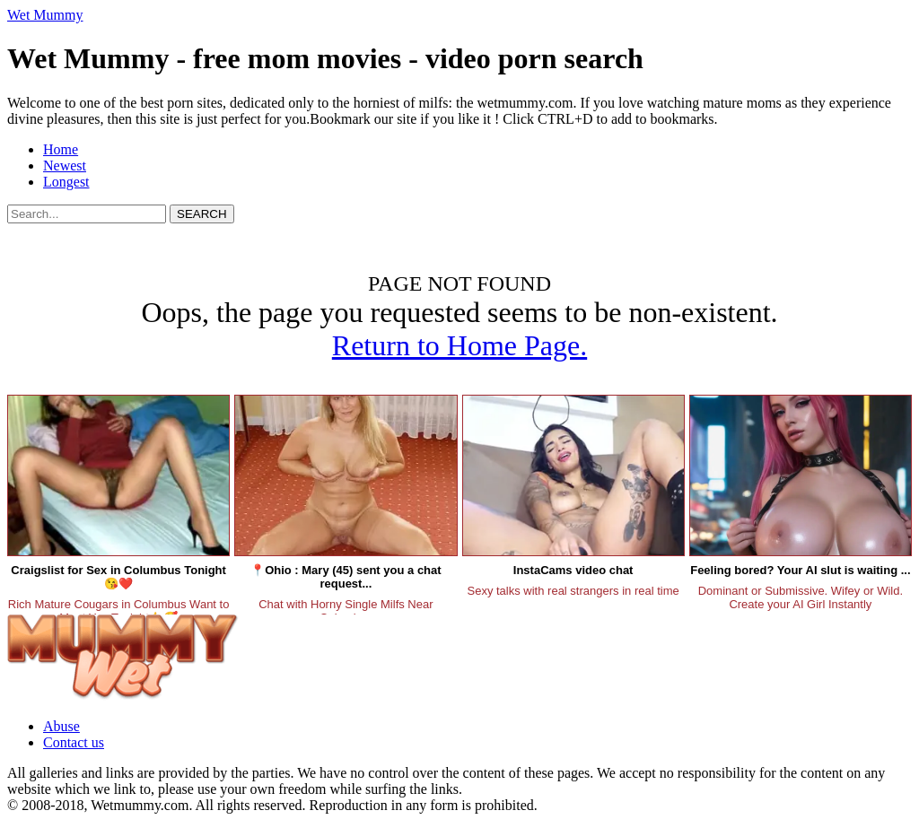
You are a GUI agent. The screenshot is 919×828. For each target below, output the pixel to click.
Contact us (73, 742)
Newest (64, 165)
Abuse (61, 726)
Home (60, 149)
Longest (66, 181)
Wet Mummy (45, 14)
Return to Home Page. (459, 345)
